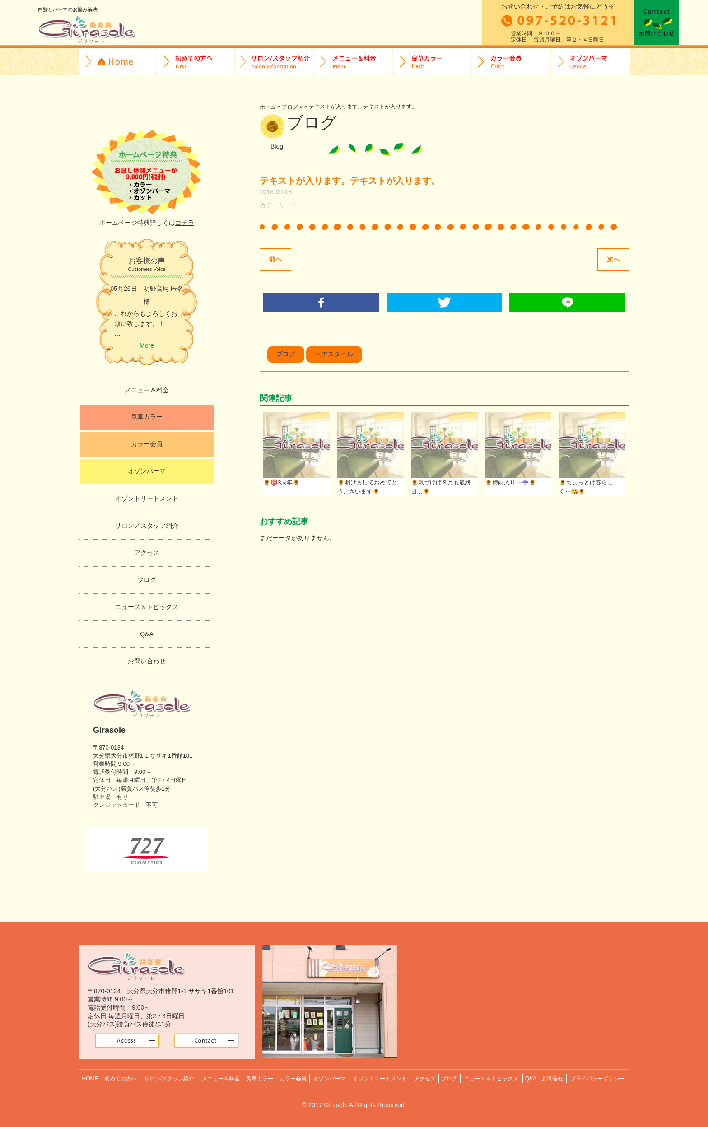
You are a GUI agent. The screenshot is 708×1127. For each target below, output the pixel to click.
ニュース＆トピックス (146, 606)
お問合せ (656, 22)
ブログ (290, 107)
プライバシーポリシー (598, 1077)
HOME (117, 61)
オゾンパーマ (590, 61)
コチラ (184, 222)
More (147, 345)
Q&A (147, 634)
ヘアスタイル (334, 355)
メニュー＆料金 (147, 390)
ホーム (268, 107)
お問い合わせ (147, 661)
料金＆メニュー (353, 61)
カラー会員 (511, 61)
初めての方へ (195, 61)
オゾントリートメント (146, 498)
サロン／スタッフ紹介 (146, 525)
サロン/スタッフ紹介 (274, 61)
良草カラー (432, 61)
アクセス (146, 552)
